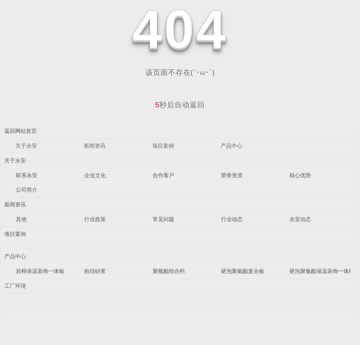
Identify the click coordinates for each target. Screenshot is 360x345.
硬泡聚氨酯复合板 (242, 271)
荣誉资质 (232, 175)
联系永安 (26, 175)
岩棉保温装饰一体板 (40, 271)
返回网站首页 (20, 131)
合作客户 (163, 175)
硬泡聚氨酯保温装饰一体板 (321, 271)
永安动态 (300, 219)
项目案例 (163, 146)
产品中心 (231, 146)
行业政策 (95, 219)
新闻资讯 (94, 146)
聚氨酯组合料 (169, 271)
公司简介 (26, 190)
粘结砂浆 (95, 271)
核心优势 (300, 175)
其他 (21, 219)
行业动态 (232, 219)
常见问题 (163, 219)
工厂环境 (15, 286)
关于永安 (26, 146)
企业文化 (95, 175)
